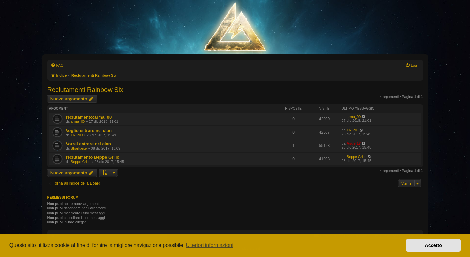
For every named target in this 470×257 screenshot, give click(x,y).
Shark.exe (79, 148)
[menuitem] (57, 65)
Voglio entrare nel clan (89, 130)
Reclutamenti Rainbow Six (85, 89)
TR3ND (77, 135)
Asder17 (354, 143)
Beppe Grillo (81, 162)
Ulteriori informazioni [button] (209, 245)
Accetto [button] (433, 245)
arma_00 (78, 121)
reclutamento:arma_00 (89, 117)
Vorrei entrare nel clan (88, 143)
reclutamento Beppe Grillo (93, 157)
